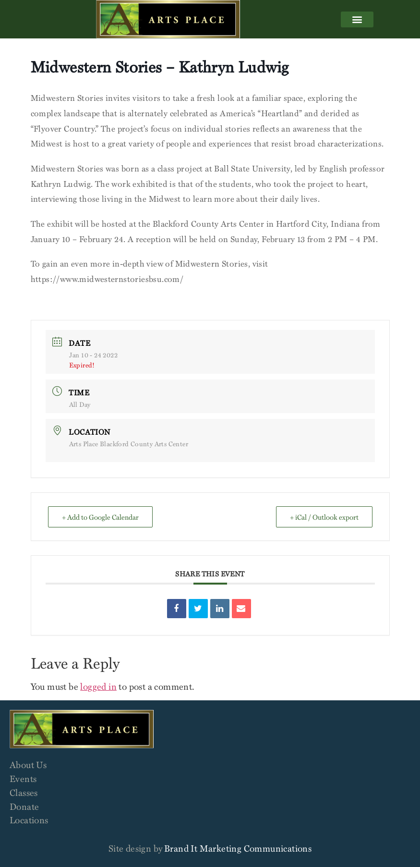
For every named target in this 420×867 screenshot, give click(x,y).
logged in (98, 686)
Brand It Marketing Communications (238, 848)
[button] (357, 19)
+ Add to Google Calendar (100, 517)
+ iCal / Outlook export (324, 517)
